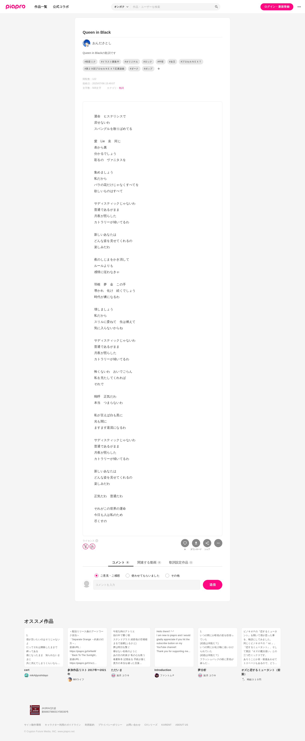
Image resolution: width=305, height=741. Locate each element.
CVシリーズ (151, 724)
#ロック (148, 61)
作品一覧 (40, 6)
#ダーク (134, 68)
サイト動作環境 (32, 724)
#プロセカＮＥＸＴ (191, 61)
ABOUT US (181, 724)
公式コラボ (61, 6)
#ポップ (148, 68)
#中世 (161, 61)
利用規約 (89, 724)
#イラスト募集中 (110, 61)
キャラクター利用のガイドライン (63, 724)
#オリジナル (131, 61)
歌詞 (121, 88)
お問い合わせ (133, 724)
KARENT (166, 724)
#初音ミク (90, 61)
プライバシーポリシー (110, 724)
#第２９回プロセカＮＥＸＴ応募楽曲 (104, 68)
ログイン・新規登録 (276, 6)
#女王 (172, 61)
